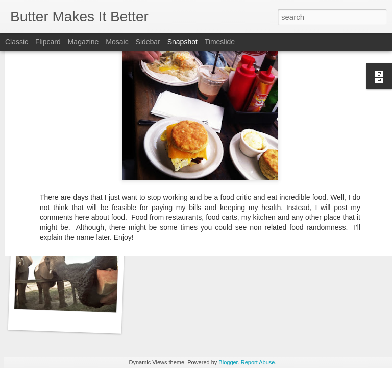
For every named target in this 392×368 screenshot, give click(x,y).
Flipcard (48, 42)
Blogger (227, 362)
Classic (16, 42)
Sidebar (148, 42)
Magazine (83, 42)
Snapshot (182, 42)
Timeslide (220, 42)
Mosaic (117, 42)
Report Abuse (258, 362)
